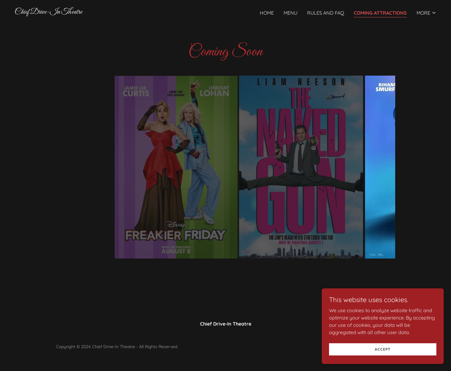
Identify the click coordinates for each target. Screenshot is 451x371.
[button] (426, 12)
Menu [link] (290, 13)
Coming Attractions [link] (380, 13)
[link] (48, 12)
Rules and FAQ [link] (325, 13)
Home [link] (267, 13)
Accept (383, 349)
